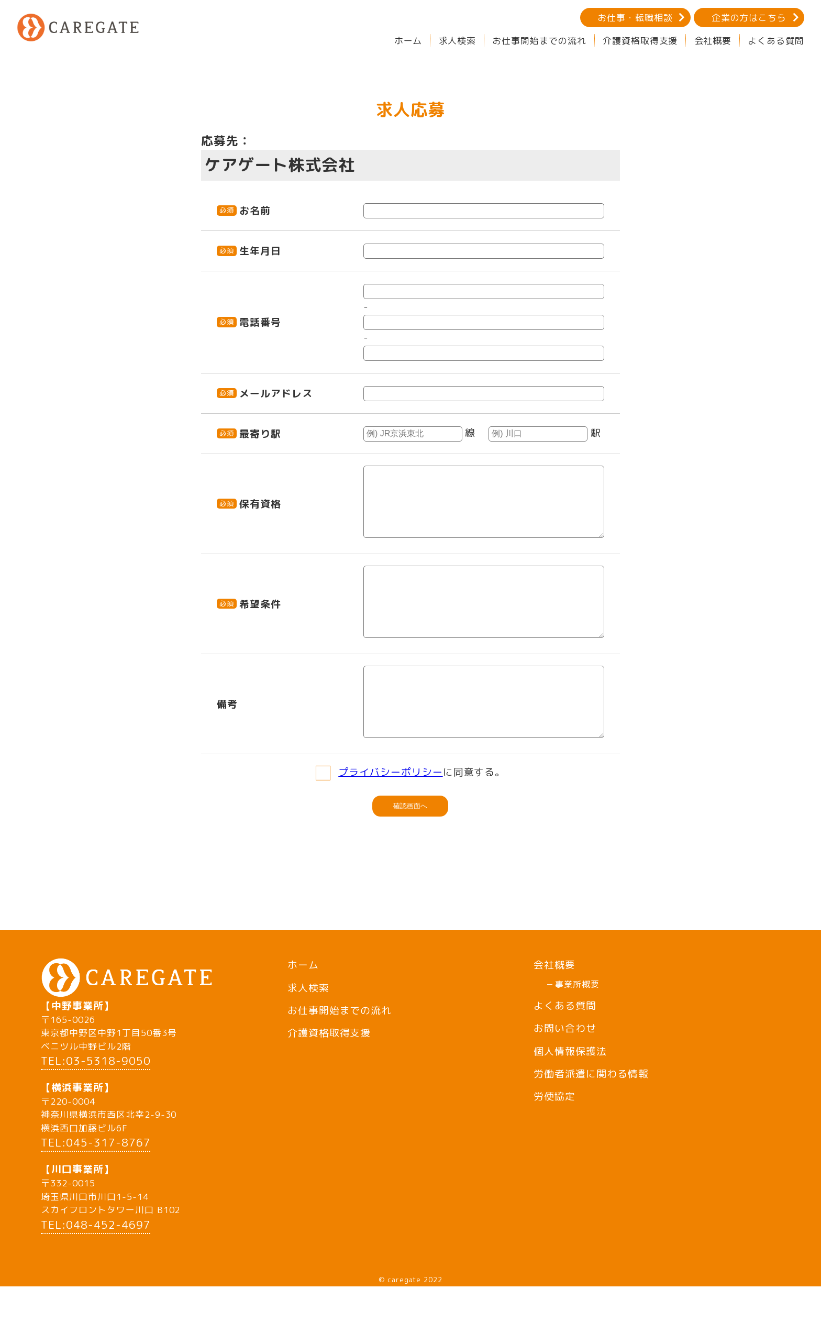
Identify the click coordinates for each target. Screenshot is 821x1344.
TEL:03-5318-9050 (95, 1118)
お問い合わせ (565, 1072)
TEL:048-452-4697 (95, 1282)
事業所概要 (577, 1028)
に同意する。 (421, 816)
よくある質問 (776, 41)
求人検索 (457, 41)
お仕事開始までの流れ (539, 41)
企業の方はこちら (749, 18)
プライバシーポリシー (390, 816)
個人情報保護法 (570, 1095)
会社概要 (713, 41)
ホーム (408, 41)
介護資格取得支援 (640, 41)
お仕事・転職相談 (635, 18)
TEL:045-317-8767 (95, 1199)
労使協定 (554, 1140)
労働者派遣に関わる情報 (591, 1118)
